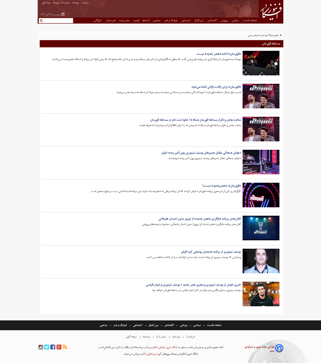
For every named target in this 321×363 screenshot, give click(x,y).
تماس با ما (65, 3)
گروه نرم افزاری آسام (151, 354)
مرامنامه (75, 3)
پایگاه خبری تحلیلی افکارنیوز (162, 347)
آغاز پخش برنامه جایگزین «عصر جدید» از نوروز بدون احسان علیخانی (199, 218)
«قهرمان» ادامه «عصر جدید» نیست (219, 54)
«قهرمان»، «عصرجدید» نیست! (221, 185)
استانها (146, 20)
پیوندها (56, 3)
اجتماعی (186, 20)
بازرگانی (98, 20)
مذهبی (157, 20)
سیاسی (235, 20)
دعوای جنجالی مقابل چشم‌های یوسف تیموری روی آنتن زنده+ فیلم (201, 152)
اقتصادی (212, 20)
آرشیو (136, 20)
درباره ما (85, 3)
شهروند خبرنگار (249, 26)
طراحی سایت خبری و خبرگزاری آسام (259, 349)
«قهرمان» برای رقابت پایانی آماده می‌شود (216, 87)
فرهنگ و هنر (171, 20)
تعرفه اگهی (46, 3)
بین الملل (199, 20)
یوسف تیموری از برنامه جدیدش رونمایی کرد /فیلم (211, 251)
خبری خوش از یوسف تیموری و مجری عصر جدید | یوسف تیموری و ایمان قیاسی (193, 284)
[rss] (65, 347)
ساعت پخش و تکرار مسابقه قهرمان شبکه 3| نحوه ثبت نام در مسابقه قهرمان (195, 120)
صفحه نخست (250, 20)
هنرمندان (111, 20)
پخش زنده (124, 20)
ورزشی (224, 20)
